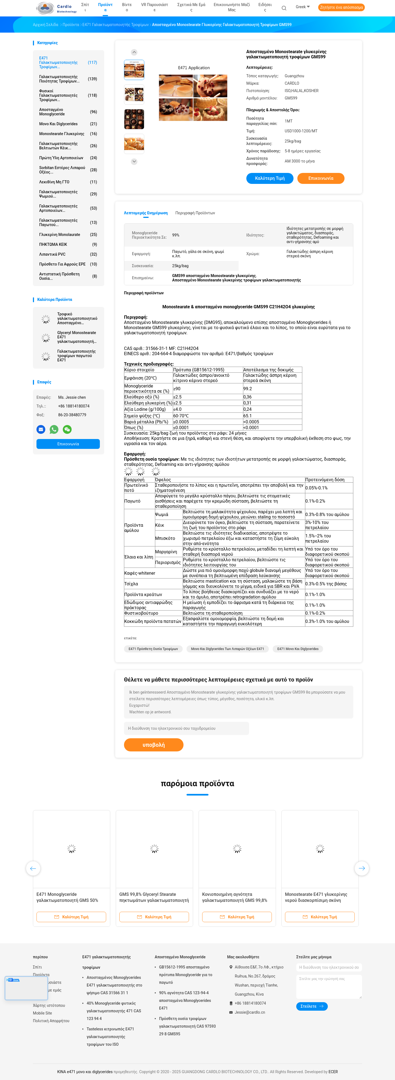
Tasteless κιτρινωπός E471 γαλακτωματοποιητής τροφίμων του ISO (110, 1037)
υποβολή (154, 745)
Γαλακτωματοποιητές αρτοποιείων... (68, 208)
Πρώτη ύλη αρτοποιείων (68, 158)
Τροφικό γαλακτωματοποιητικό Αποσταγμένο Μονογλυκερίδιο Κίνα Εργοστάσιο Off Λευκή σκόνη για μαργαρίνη (77, 318)
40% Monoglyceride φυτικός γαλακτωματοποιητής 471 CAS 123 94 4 (114, 1011)
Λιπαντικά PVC (68, 254)
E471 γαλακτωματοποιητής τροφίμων (106, 962)
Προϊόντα (41, 975)
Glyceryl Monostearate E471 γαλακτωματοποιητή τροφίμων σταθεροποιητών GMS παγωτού (77, 337)
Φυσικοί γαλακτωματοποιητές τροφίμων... (68, 95)
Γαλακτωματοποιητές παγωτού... (68, 222)
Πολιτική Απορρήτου (51, 1021)
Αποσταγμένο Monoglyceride (68, 111)
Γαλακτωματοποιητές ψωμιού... (68, 194)
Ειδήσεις (40, 998)
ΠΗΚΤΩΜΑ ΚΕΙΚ (68, 244)
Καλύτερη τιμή (270, 178)
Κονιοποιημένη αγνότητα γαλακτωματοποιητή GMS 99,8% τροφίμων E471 (234, 900)
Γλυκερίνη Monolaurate (68, 234)
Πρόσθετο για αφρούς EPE (68, 264)
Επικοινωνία (68, 444)
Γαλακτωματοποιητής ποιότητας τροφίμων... (68, 79)
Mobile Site (42, 1013)
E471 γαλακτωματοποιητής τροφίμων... (68, 62)
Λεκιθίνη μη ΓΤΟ (68, 182)
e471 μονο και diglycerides (297, 649)
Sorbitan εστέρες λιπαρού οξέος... (68, 170)
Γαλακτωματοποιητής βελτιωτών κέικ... (68, 145)
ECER (333, 1072)
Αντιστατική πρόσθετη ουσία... (68, 276)
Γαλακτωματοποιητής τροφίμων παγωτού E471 (76, 355)
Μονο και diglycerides (68, 124)
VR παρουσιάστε (47, 982)
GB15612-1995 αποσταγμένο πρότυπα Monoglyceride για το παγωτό (185, 975)
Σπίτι (37, 967)
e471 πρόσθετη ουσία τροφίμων (153, 649)
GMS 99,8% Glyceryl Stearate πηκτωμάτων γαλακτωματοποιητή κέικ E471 (154, 900)
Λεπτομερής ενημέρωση (146, 213)
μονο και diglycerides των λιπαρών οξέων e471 (227, 649)
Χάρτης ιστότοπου (49, 1005)
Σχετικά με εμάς (47, 990)
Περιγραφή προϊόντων (195, 213)
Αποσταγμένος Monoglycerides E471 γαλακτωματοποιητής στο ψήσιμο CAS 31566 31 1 (114, 985)
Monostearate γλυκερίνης (68, 133)
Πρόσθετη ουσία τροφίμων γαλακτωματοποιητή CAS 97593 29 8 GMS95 (187, 1026)
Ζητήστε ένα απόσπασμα (341, 7)
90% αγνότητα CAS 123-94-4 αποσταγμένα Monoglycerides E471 (185, 1000)
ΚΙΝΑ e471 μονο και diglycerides (85, 1072)
